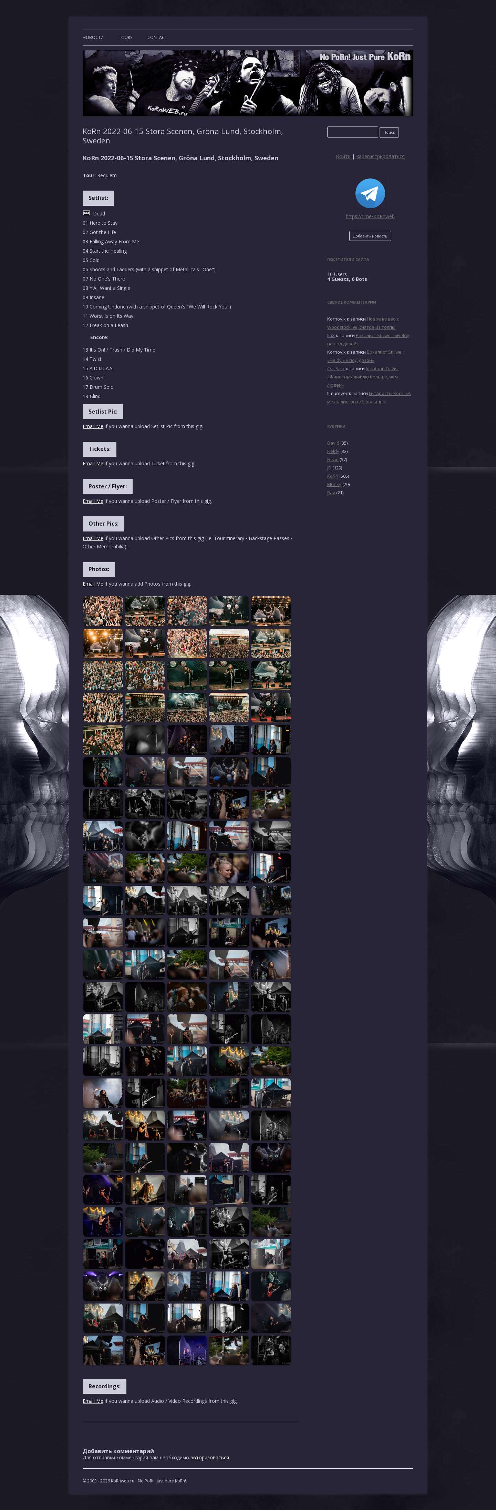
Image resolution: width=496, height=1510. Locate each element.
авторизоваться (209, 1457)
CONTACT (157, 37)
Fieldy (333, 451)
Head (333, 459)
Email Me (93, 426)
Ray (331, 492)
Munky (334, 484)
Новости (93, 37)
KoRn (332, 476)
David (333, 443)
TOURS (125, 37)
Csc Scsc (336, 368)
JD (329, 468)
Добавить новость (370, 236)
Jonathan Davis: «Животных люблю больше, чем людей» (363, 376)
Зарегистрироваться (380, 156)
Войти (343, 156)
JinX (331, 335)
